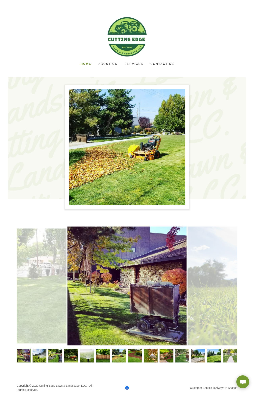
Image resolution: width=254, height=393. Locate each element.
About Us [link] (107, 63)
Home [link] (86, 63)
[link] (127, 36)
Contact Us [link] (162, 63)
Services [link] (134, 63)
